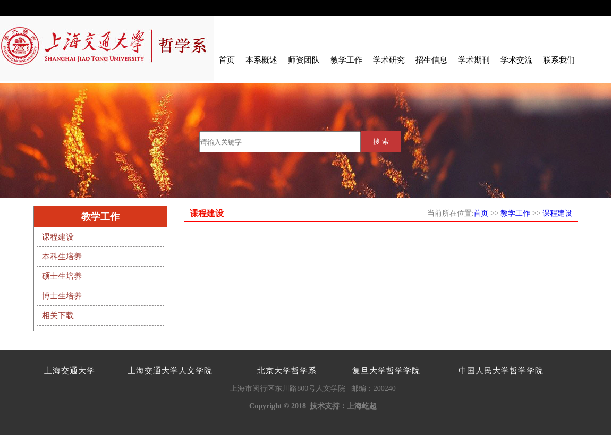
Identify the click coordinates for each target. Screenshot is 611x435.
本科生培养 (62, 256)
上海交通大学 (69, 370)
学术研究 (389, 60)
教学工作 (346, 60)
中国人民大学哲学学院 (501, 370)
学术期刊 (474, 60)
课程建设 (58, 237)
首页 (227, 60)
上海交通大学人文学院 (170, 370)
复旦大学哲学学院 (386, 370)
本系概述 (261, 60)
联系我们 (559, 60)
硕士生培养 (62, 276)
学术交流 (516, 60)
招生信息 (431, 60)
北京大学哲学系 (287, 370)
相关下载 (58, 315)
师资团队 (304, 60)
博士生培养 (62, 296)
